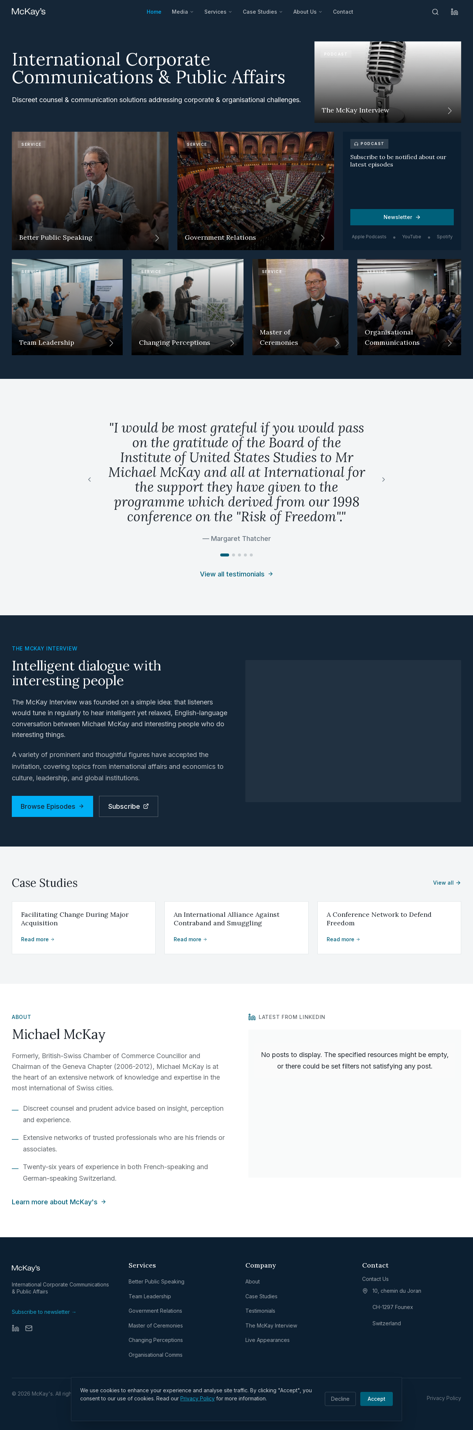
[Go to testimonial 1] (224, 555)
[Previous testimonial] (89, 479)
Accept (376, 1399)
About (252, 1281)
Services (218, 12)
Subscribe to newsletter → (44, 1312)
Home (154, 12)
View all (447, 882)
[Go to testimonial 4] (245, 555)
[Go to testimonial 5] (251, 555)
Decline (340, 1399)
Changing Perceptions (156, 1340)
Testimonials (260, 1311)
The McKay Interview (271, 1325)
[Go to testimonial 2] (233, 555)
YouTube (411, 236)
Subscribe (128, 806)
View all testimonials (236, 574)
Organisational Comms (156, 1355)
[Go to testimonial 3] (239, 555)
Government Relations (155, 1311)
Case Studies (263, 12)
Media (183, 12)
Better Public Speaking (156, 1281)
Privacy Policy (197, 1398)
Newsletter (402, 217)
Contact (343, 12)
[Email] (29, 1328)
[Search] (435, 11)
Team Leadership (150, 1296)
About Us (308, 12)
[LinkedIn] (454, 11)
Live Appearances (267, 1340)
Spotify (445, 236)
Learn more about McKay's (59, 1202)
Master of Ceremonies (156, 1325)
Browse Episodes (52, 806)
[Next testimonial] (383, 479)
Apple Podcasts (369, 236)
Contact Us (375, 1279)
